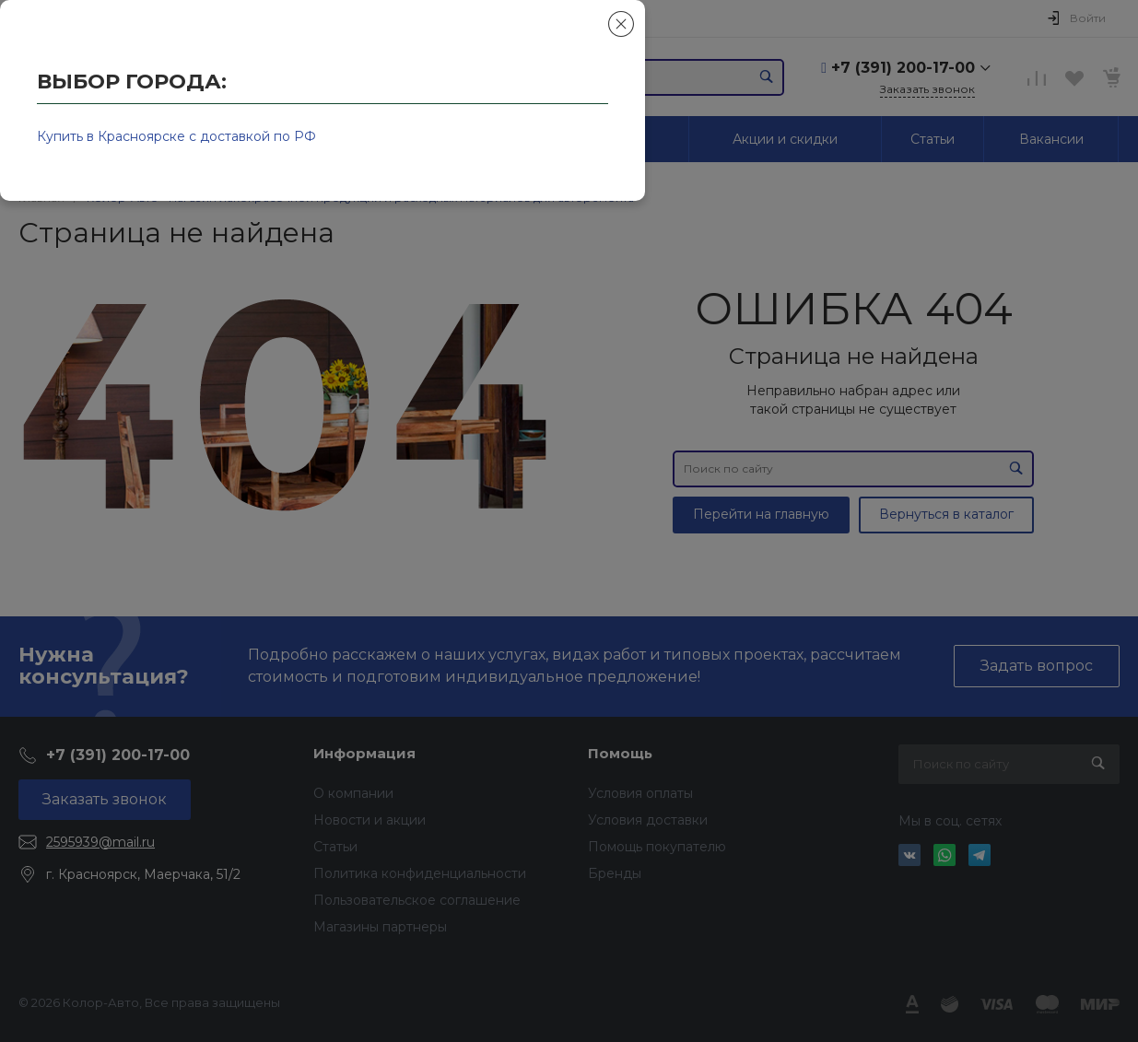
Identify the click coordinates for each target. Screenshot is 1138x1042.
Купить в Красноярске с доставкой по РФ (176, 136)
